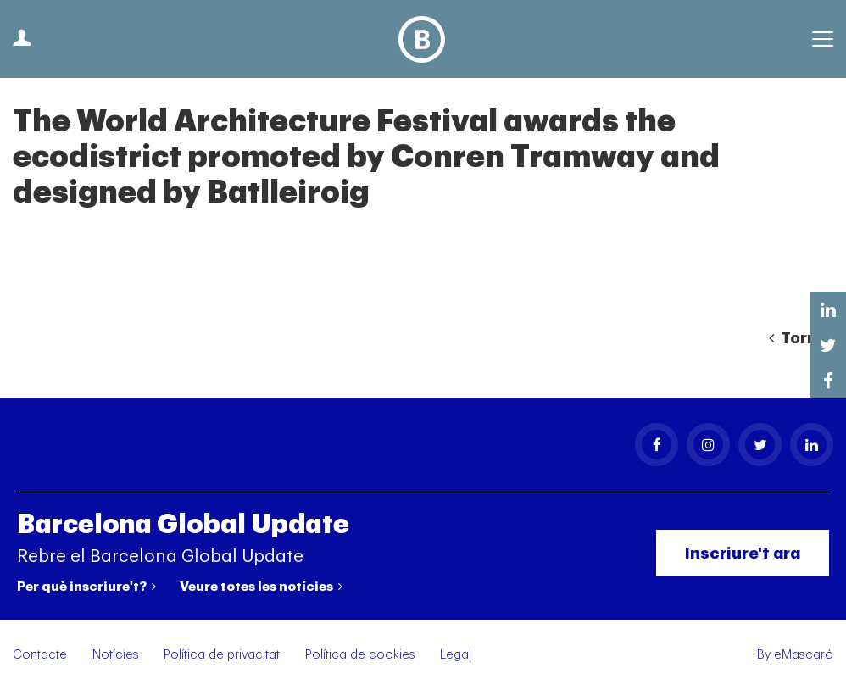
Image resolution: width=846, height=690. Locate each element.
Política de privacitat (222, 654)
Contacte (40, 654)
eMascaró (803, 654)
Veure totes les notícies (261, 586)
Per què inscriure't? (86, 586)
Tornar (801, 338)
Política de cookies (360, 654)
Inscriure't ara (742, 553)
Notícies (115, 654)
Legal (455, 654)
